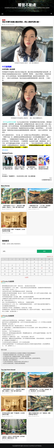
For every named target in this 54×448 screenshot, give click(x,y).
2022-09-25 (9, 24)
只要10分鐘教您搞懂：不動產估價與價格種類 (14, 363)
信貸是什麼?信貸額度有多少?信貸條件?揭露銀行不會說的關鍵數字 (19, 353)
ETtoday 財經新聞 (8, 316)
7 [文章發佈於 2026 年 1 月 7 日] (19, 265)
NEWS (4, 202)
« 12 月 (26, 277)
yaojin (4, 24)
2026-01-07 (9, 439)
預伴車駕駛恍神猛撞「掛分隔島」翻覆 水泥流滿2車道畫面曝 (18, 296)
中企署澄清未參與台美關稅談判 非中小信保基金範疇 (16, 342)
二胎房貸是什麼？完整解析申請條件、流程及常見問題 (16, 356)
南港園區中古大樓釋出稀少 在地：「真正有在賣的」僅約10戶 (18, 336)
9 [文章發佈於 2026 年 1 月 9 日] (34, 265)
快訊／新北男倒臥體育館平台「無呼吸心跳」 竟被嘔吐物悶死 (18, 302)
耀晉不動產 (27, 5)
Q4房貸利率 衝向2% (27, 179)
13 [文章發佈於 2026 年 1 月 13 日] (12, 268)
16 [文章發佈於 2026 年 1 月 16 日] (34, 268)
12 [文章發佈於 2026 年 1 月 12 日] (4, 268)
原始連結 (5, 150)
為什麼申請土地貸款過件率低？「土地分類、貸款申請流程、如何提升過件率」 (22, 358)
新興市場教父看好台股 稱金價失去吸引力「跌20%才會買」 (17, 325)
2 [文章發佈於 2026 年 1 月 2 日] (34, 262)
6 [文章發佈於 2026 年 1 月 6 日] (12, 265)
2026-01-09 (35, 416)
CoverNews (32, 445)
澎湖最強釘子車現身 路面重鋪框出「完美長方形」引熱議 (17, 307)
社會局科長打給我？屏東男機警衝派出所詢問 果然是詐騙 (17, 291)
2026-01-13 (35, 209)
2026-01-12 (9, 232)
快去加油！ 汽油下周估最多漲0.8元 (11, 331)
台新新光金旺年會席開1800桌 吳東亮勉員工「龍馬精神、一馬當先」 (20, 320)
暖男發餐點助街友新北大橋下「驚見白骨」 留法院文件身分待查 (18, 286)
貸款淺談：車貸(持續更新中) (10, 360)
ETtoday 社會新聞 (8, 281)
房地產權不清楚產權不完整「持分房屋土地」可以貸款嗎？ (17, 354)
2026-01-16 (9, 209)
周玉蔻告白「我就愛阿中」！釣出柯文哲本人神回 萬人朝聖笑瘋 (27, 175)
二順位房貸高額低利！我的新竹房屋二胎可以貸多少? (16, 361)
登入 (10, 243)
